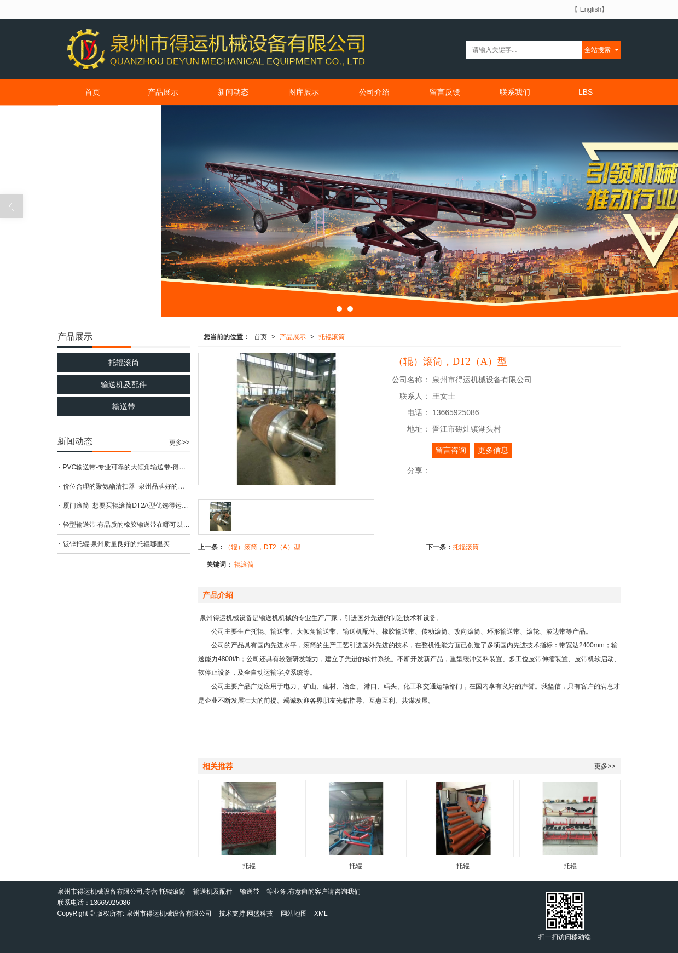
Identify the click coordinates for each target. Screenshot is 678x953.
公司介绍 (374, 92)
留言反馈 (445, 92)
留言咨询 (451, 450)
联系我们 (515, 92)
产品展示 (163, 92)
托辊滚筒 (331, 337)
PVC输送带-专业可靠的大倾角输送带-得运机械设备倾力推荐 (126, 467)
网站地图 (294, 913)
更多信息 (493, 450)
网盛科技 (260, 913)
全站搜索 (597, 50)
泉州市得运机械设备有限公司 (169, 913)
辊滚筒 (244, 565)
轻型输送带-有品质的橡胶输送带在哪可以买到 (126, 525)
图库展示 (303, 92)
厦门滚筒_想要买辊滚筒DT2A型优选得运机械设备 (126, 505)
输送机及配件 (124, 384)
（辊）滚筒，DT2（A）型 (262, 547)
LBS (585, 92)
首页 (92, 92)
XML (321, 913)
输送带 (123, 406)
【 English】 (589, 9)
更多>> (604, 766)
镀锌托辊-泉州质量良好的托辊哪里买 (116, 544)
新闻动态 (233, 92)
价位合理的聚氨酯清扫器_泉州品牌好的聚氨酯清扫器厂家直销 (126, 486)
